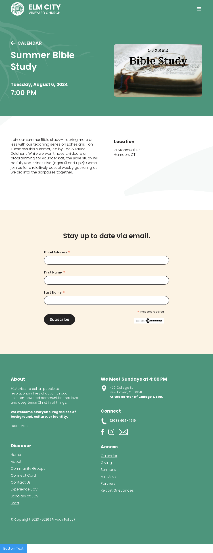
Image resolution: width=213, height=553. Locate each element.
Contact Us (21, 482)
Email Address (57, 252)
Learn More (20, 426)
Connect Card (23, 475)
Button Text (13, 548)
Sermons (108, 470)
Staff (15, 503)
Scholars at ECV (25, 496)
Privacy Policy (62, 519)
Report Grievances (117, 491)
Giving (106, 463)
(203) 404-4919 (123, 420)
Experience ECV (24, 489)
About (16, 461)
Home (16, 455)
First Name (54, 272)
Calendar (109, 456)
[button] (199, 9)
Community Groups (28, 468)
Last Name (54, 292)
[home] (36, 9)
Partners (108, 483)
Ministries (109, 476)
